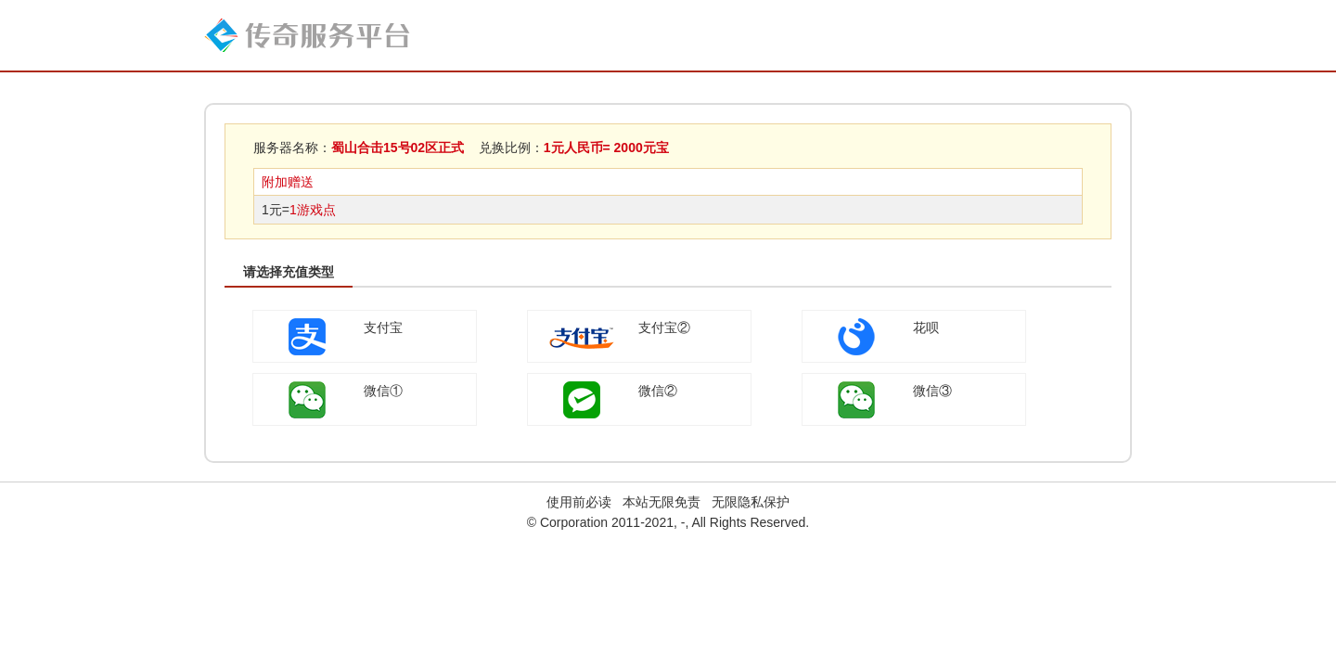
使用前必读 (578, 502)
